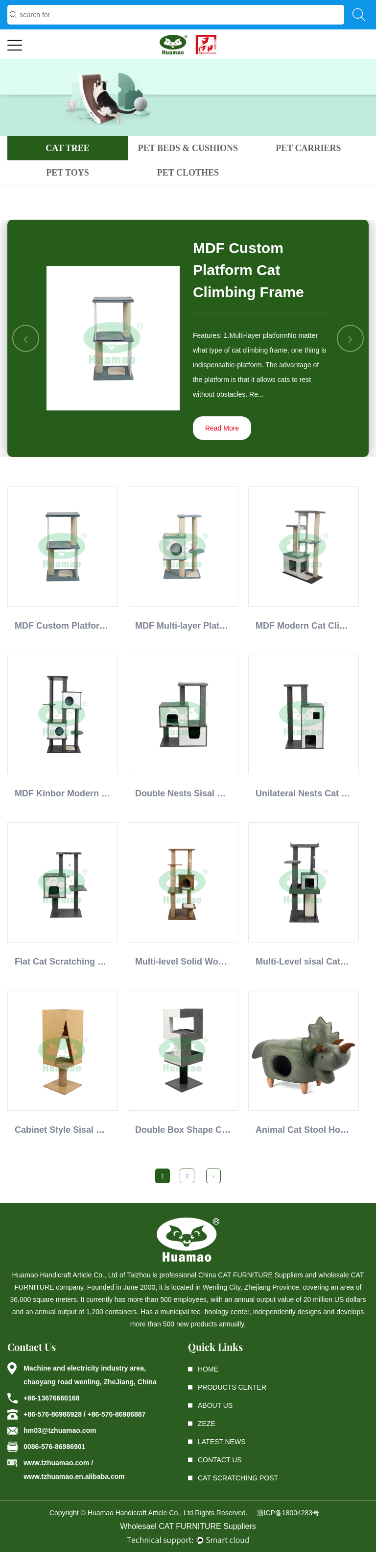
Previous (26, 338)
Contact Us (220, 1460)
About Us (215, 1405)
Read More (222, 428)
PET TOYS (67, 173)
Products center (232, 1387)
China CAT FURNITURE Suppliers (250, 1275)
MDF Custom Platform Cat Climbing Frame (248, 270)
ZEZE (206, 1423)
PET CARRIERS (308, 148)
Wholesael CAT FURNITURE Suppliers (188, 1526)
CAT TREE (68, 148)
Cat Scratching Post (238, 1478)
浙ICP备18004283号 (288, 1513)
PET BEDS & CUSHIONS (188, 148)
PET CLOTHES (188, 173)
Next (350, 338)
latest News (222, 1442)
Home (208, 1369)
